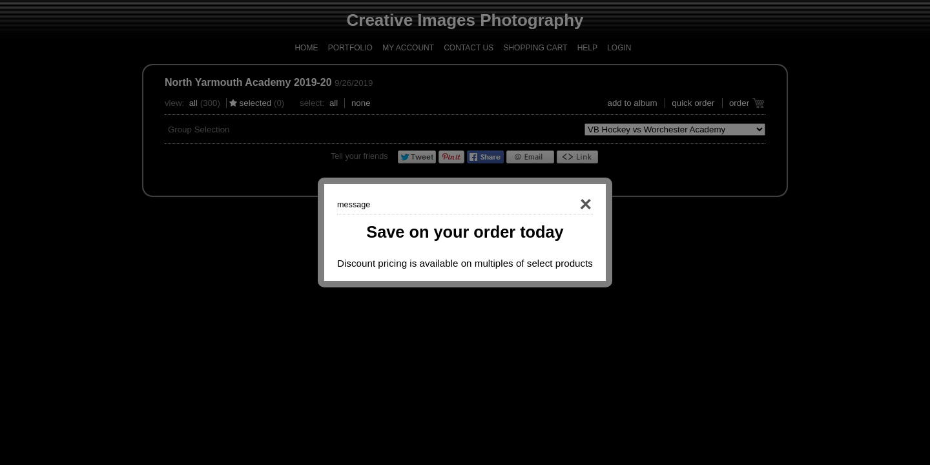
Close (567, 204)
